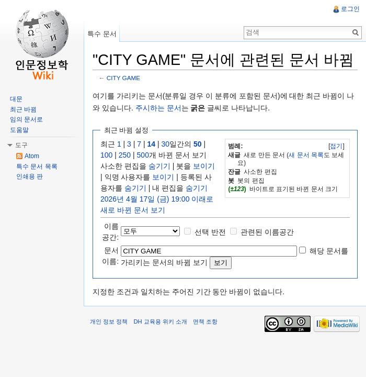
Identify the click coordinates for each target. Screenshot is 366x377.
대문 (16, 99)
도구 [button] (21, 145)
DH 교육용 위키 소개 (160, 321)
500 (143, 155)
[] (336, 146)
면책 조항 (205, 321)
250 (125, 155)
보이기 (204, 166)
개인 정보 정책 (109, 321)
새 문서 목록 (306, 155)
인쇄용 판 (29, 176)
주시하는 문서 (158, 108)
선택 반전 (210, 232)
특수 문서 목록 (37, 166)
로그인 (350, 9)
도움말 (19, 130)
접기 (336, 146)
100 (106, 155)
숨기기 (159, 166)
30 (166, 144)
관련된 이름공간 (267, 232)
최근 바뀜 (23, 109)
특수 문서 (102, 34)
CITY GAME (123, 77)
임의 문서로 (26, 119)
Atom (32, 156)
